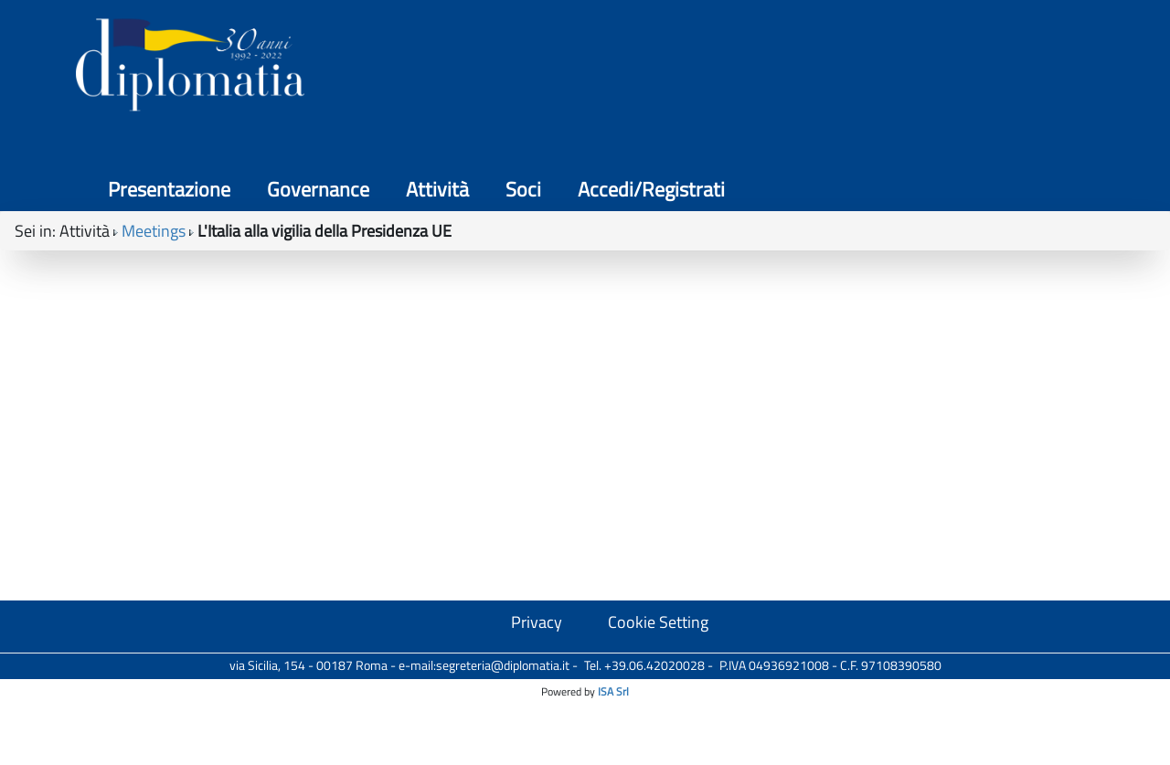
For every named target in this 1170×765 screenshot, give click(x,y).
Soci (923, 73)
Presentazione (568, 73)
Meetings (154, 165)
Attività (836, 73)
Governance (717, 73)
